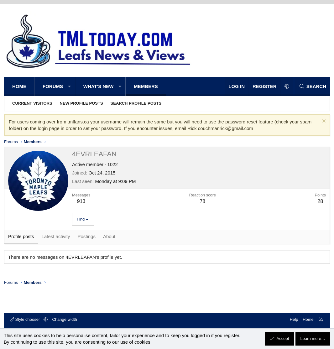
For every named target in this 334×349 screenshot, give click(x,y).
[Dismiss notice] (323, 121)
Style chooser (25, 319)
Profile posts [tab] (21, 237)
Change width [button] (64, 319)
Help (294, 319)
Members (146, 86)
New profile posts (81, 103)
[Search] (312, 86)
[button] (69, 86)
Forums (53, 86)
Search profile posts (136, 103)
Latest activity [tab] (56, 237)
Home (19, 86)
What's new (98, 86)
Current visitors (32, 103)
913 (81, 201)
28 (320, 201)
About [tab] (109, 237)
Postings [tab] (86, 237)
